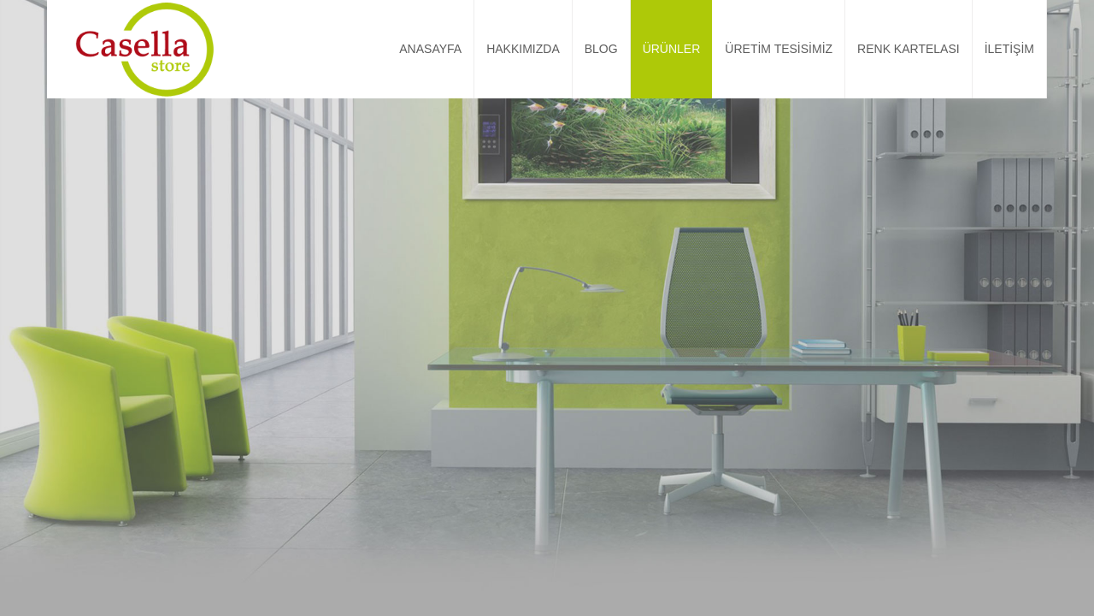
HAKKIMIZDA (523, 49)
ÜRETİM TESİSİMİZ (778, 49)
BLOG (601, 49)
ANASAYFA (430, 49)
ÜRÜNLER (672, 49)
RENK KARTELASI (908, 49)
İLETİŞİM (1009, 49)
